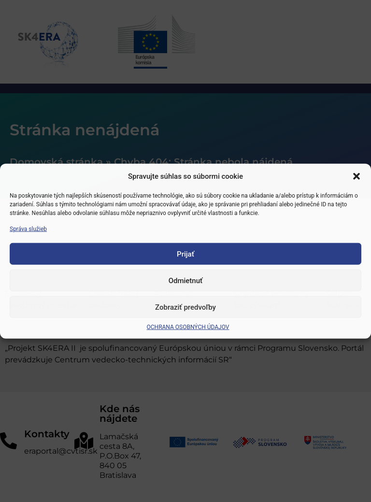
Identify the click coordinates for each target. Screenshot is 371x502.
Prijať (185, 253)
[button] (356, 176)
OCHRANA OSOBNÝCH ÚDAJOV (188, 327)
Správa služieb (28, 229)
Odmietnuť (186, 280)
